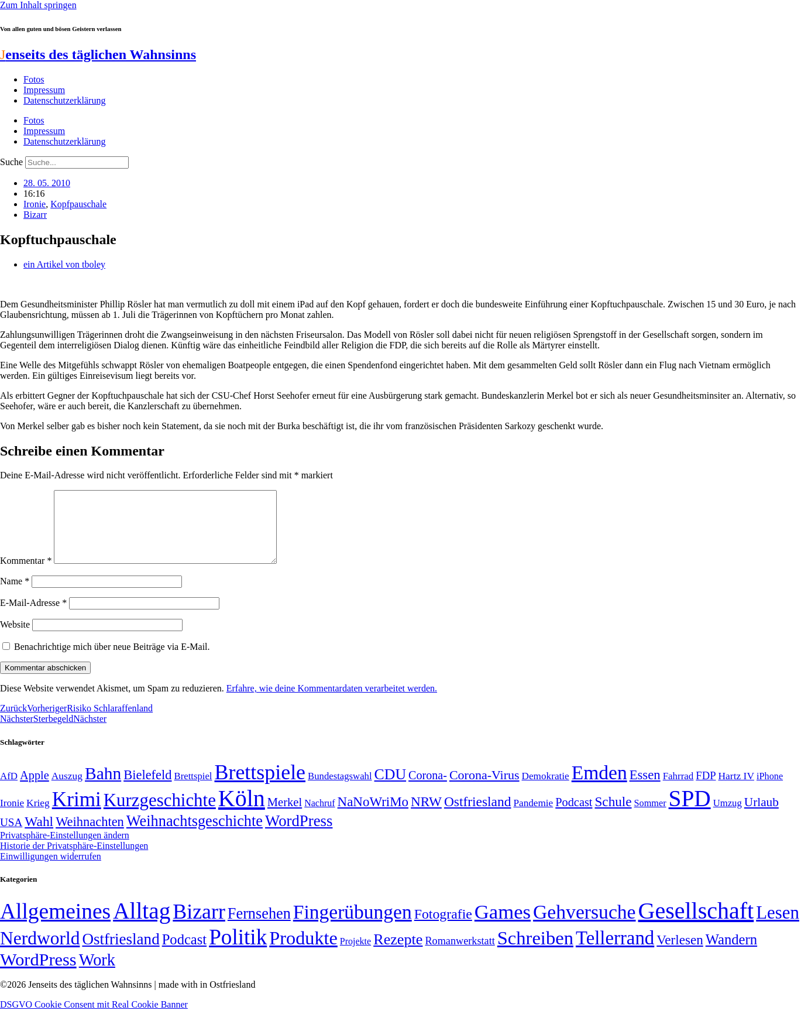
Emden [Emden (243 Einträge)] (599, 786)
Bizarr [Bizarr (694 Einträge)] (199, 925)
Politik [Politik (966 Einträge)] (238, 951)
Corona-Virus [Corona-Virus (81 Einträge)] (484, 789)
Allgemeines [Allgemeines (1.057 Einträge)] (55, 925)
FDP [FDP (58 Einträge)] (706, 789)
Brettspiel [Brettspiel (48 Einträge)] (193, 790)
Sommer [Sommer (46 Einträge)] (650, 817)
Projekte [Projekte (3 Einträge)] (355, 955)
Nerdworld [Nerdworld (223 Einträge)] (40, 952)
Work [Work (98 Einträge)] (97, 974)
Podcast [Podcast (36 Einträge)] (184, 953)
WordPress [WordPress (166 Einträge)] (38, 974)
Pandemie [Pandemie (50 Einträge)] (533, 817)
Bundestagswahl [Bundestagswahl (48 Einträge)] (340, 790)
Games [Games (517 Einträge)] (503, 926)
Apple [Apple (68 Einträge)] (34, 789)
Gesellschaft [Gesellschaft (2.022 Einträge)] (696, 925)
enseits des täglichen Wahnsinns (98, 54)
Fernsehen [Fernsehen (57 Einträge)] (259, 927)
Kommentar (25, 575)
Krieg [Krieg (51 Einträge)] (38, 817)
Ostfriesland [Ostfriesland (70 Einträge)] (120, 953)
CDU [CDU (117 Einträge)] (390, 788)
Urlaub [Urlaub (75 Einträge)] (761, 816)
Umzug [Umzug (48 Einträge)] (727, 817)
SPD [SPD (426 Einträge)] (690, 812)
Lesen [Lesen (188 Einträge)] (777, 926)
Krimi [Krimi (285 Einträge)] (76, 813)
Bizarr (35, 215)
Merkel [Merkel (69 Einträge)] (284, 816)
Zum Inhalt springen (38, 5)
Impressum (44, 90)
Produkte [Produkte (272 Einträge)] (303, 952)
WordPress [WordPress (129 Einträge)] (298, 835)
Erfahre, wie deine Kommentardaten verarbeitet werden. (331, 702)
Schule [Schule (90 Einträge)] (612, 815)
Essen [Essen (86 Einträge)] (645, 789)
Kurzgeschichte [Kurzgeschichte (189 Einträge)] (160, 814)
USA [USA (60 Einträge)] (11, 836)
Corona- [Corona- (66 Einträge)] (427, 789)
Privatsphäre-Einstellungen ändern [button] (64, 849)
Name (14, 595)
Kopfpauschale (78, 204)
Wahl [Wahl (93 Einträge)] (39, 835)
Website (15, 638)
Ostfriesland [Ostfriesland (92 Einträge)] (477, 815)
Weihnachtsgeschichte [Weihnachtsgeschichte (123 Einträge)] (194, 835)
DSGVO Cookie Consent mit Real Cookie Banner (94, 1018)
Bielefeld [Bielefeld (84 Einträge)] (147, 789)
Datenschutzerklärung (64, 100)
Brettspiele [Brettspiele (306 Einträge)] (260, 786)
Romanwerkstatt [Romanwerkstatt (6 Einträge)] (459, 955)
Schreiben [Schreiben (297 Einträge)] (535, 952)
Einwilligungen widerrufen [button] (50, 870)
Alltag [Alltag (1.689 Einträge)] (141, 924)
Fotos (33, 79)
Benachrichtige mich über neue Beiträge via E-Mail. (112, 661)
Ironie (34, 204)
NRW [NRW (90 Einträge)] (426, 815)
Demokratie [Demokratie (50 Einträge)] (545, 790)
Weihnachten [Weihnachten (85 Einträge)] (90, 835)
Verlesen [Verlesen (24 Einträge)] (679, 953)
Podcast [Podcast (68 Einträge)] (573, 816)
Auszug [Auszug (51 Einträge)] (66, 790)
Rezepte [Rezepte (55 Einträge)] (397, 953)
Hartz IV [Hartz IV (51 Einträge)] (736, 790)
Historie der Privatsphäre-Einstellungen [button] (74, 860)
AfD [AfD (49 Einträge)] (9, 790)
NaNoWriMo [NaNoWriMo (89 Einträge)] (373, 816)
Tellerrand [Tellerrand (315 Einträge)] (615, 952)
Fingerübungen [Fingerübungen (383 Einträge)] (352, 926)
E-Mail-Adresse (33, 617)
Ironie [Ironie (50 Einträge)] (12, 817)
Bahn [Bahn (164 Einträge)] (103, 787)
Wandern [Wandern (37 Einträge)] (731, 953)
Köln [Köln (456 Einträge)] (241, 812)
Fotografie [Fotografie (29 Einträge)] (443, 928)
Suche (11, 162)
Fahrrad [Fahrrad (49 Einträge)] (678, 790)
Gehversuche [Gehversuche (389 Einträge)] (584, 926)
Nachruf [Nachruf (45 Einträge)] (319, 817)
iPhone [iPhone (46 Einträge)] (770, 790)
